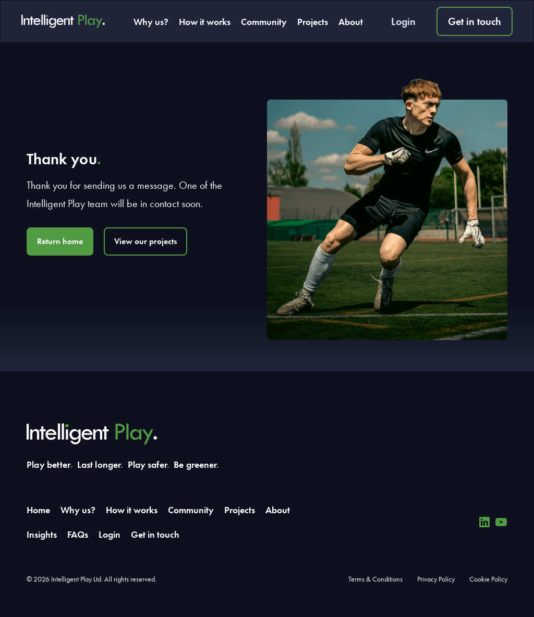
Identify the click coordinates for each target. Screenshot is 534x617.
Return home (60, 241)
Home (38, 510)
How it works (204, 22)
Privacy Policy (436, 579)
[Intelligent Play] (63, 21)
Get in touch (474, 21)
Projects (312, 22)
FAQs (77, 534)
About (350, 22)
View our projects (145, 241)
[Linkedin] (484, 522)
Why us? (151, 22)
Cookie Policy (488, 579)
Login (403, 21)
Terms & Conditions (375, 579)
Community (264, 22)
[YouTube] (501, 522)
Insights (42, 534)
